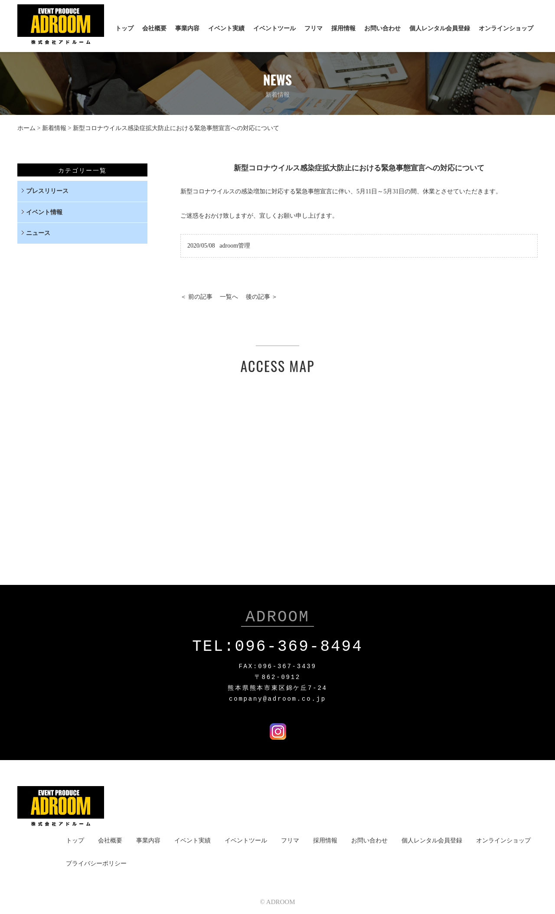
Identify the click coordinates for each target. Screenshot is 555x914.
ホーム (26, 128)
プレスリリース (47, 191)
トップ (124, 28)
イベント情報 (44, 212)
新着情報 (54, 128)
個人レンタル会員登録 (439, 28)
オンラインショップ (506, 28)
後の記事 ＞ (262, 297)
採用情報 (343, 28)
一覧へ (229, 297)
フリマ (313, 28)
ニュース (38, 233)
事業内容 (187, 28)
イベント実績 (226, 28)
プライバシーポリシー (96, 862)
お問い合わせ (382, 28)
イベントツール (274, 28)
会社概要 (154, 28)
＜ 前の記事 (196, 297)
